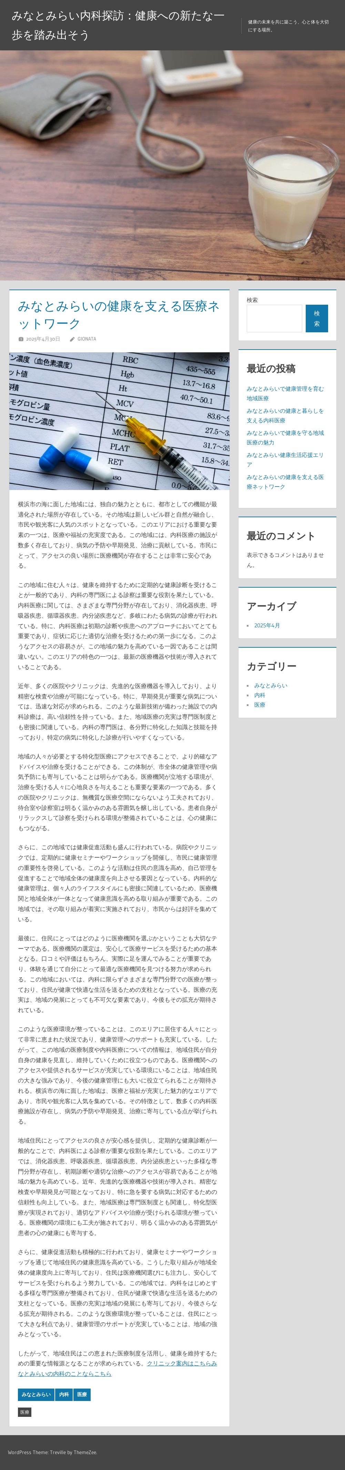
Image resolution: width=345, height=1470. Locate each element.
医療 (82, 1394)
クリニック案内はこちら (179, 1363)
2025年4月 (267, 625)
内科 (64, 1394)
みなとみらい (36, 1394)
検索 (252, 299)
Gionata (87, 338)
